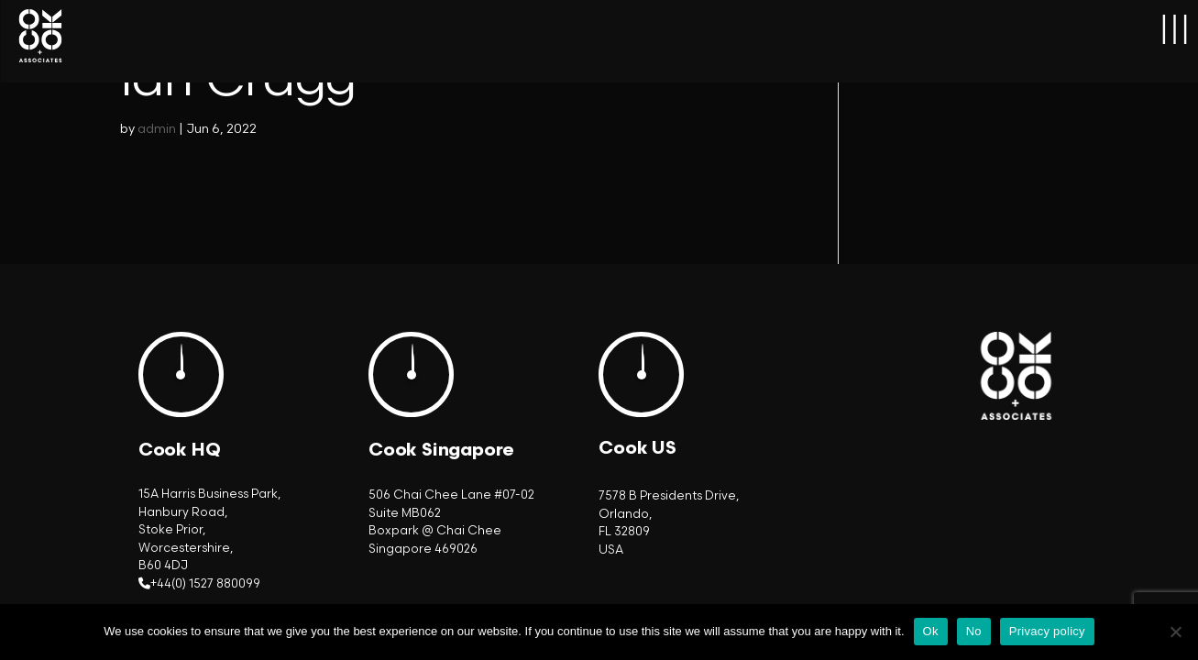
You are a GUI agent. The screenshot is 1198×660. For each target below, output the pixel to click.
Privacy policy (1047, 631)
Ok (931, 631)
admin (156, 129)
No (974, 631)
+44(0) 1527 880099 (205, 584)
